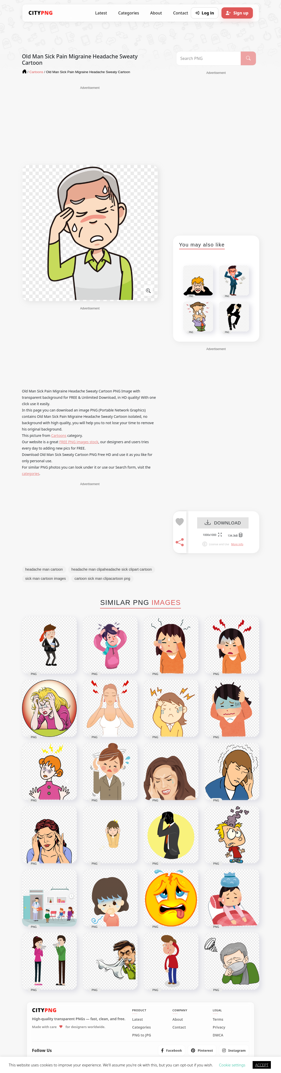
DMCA (218, 1035)
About (156, 13)
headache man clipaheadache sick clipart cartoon (111, 569)
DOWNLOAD (223, 523)
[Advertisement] (90, 125)
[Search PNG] (208, 58)
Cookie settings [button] (232, 1064)
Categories (128, 13)
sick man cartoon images (45, 578)
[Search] (248, 58)
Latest (101, 13)
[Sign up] (237, 13)
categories (31, 473)
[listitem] (171, 1050)
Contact (179, 1027)
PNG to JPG (141, 1035)
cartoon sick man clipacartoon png (102, 578)
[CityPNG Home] (40, 12)
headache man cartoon (44, 569)
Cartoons (58, 435)
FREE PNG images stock (78, 441)
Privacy (219, 1027)
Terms (218, 1019)
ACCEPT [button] (261, 1064)
